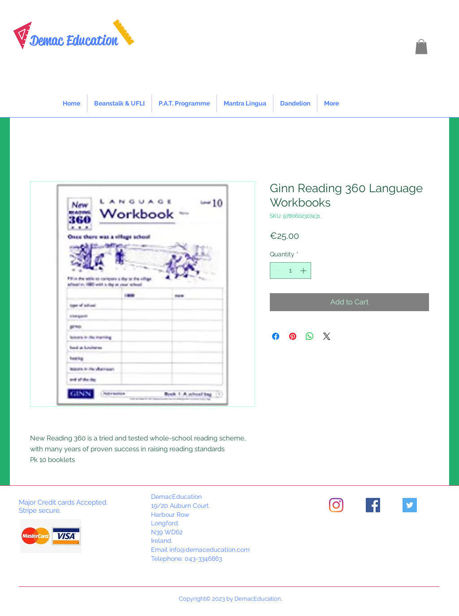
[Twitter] (410, 505)
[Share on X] (326, 336)
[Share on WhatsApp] (309, 336)
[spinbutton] (290, 270)
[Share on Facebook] (275, 336)
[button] (421, 46)
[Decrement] (276, 270)
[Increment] (304, 270)
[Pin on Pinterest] (292, 336)
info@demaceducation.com (209, 549)
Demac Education (73, 40)
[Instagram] (336, 505)
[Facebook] (373, 505)
